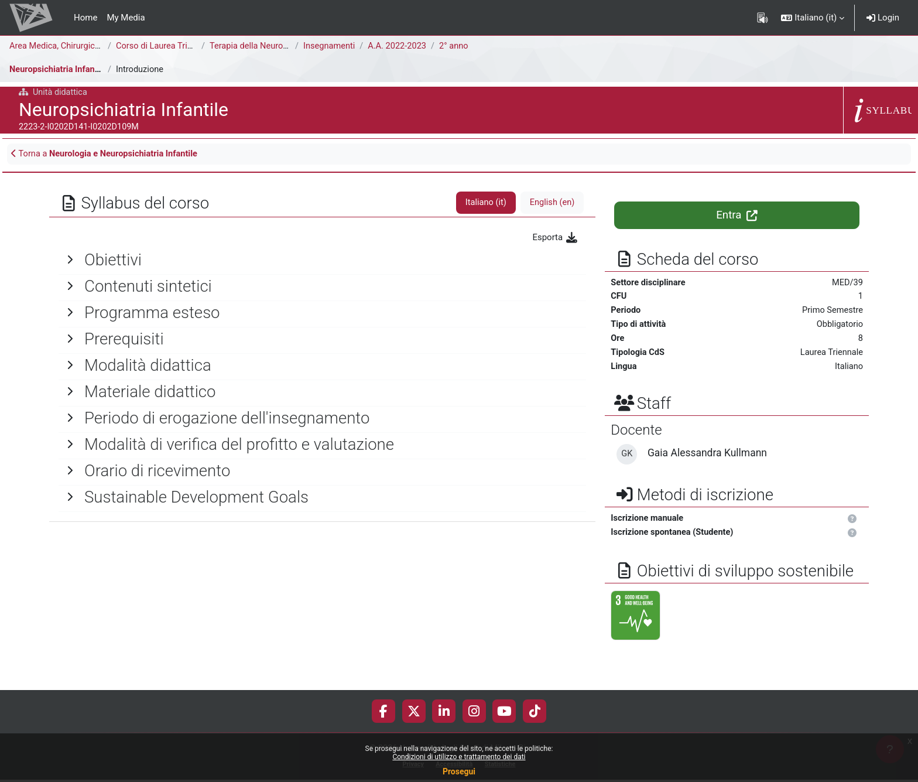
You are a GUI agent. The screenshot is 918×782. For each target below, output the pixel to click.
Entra (737, 216)
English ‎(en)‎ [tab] (551, 204)
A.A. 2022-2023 (399, 46)
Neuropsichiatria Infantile (59, 69)
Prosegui (459, 771)
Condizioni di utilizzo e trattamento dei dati (458, 757)
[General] (322, 260)
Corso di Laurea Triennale (165, 46)
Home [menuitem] (85, 17)
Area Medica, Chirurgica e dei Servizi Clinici (93, 46)
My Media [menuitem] (126, 17)
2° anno (457, 46)
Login (882, 17)
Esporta (555, 238)
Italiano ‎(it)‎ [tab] (484, 204)
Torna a (107, 154)
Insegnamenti (330, 46)
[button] (812, 17)
